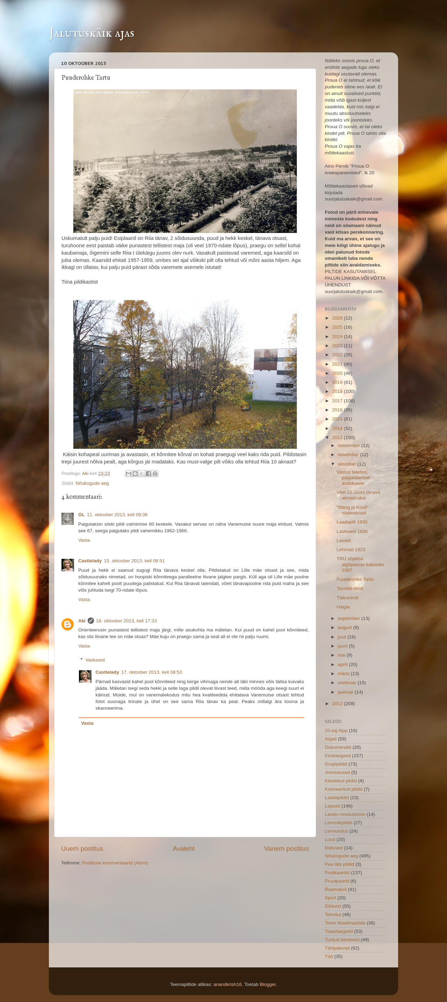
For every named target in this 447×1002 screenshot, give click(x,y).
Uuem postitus (82, 848)
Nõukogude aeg (92, 483)
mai (342, 655)
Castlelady (90, 560)
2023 (338, 345)
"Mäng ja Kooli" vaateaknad (352, 510)
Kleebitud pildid (341, 780)
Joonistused (337, 772)
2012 (338, 703)
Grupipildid (336, 764)
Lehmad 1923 (351, 549)
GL (81, 514)
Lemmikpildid (338, 822)
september (349, 618)
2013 (338, 437)
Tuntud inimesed (342, 939)
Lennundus (336, 831)
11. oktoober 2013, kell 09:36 (117, 514)
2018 (338, 391)
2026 (338, 318)
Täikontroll (347, 597)
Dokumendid (338, 747)
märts (344, 673)
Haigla (343, 606)
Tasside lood (350, 588)
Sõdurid (333, 906)
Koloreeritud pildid (343, 789)
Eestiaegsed (338, 755)
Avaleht (184, 848)
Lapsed (332, 806)
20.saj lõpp (336, 730)
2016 (338, 409)
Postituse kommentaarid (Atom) (115, 862)
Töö (329, 956)
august (345, 627)
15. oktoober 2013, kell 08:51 (134, 560)
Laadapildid (337, 797)
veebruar (348, 682)
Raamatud (335, 889)
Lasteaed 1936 (352, 531)
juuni (343, 646)
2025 (338, 327)
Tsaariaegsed (339, 931)
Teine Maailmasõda (345, 923)
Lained (344, 540)
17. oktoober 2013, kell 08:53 (151, 672)
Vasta (84, 540)
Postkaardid (337, 872)
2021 (338, 364)
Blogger (268, 984)
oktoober (347, 464)
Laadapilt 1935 (352, 522)
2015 (338, 419)
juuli (342, 636)
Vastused (95, 660)
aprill (343, 664)
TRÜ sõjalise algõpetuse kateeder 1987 (360, 564)
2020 (338, 373)
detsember (349, 445)
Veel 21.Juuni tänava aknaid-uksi (358, 495)
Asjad (331, 738)
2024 (338, 336)
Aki (86, 473)
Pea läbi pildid (339, 864)
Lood (330, 839)
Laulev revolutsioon (345, 814)
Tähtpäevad (337, 948)
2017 (338, 400)
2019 (338, 382)
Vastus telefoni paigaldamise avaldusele (353, 477)
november (349, 454)
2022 (338, 354)
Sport (330, 897)
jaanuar (346, 692)
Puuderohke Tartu (355, 579)
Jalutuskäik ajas (91, 33)
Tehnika (333, 914)
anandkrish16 (227, 984)
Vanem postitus (286, 848)
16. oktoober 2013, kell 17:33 (126, 620)
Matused (334, 847)
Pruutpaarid (337, 881)
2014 (338, 428)
